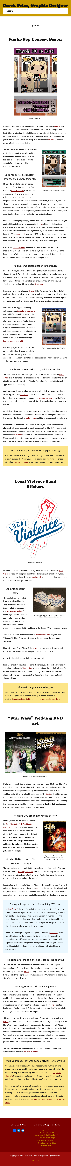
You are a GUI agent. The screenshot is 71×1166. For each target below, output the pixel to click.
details (31, 291)
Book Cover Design (47, 1132)
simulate (39, 888)
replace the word (43, 634)
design (35, 648)
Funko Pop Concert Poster (35, 39)
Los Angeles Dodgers (14, 611)
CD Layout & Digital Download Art (47, 1135)
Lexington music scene (26, 311)
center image (30, 418)
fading (51, 1005)
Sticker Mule (27, 668)
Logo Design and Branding (46, 1140)
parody (6, 1021)
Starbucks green (45, 398)
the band (24, 394)
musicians (18, 434)
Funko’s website (17, 190)
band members (19, 247)
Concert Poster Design (47, 1138)
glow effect (53, 932)
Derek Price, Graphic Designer (35, 5)
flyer (41, 224)
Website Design (47, 1145)
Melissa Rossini (11, 909)
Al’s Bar (57, 126)
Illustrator (39, 284)
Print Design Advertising (47, 1143)
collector (51, 139)
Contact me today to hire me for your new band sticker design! (37, 699)
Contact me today (21, 462)
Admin (35, 1160)
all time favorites (31, 1051)
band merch (36, 577)
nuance (64, 254)
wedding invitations (25, 871)
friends (48, 794)
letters (26, 971)
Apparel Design (46, 1130)
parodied (21, 234)
